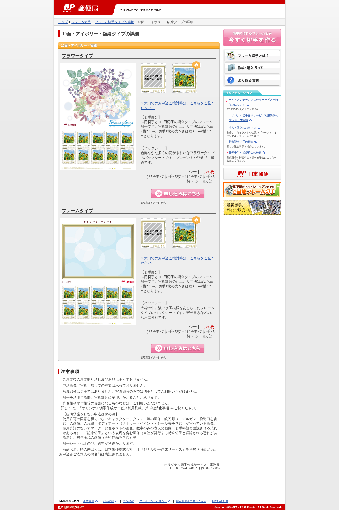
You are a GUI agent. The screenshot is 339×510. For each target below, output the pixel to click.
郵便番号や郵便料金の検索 (245, 152)
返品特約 (128, 501)
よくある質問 (252, 80)
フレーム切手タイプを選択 (114, 22)
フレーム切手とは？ (252, 56)
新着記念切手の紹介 (241, 141)
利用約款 (108, 501)
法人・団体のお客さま (242, 127)
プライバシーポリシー (153, 501)
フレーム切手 (81, 22)
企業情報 (88, 501)
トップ (63, 22)
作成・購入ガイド (252, 68)
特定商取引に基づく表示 (191, 501)
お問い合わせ (220, 501)
